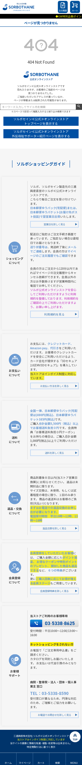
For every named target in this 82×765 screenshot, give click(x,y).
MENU (74, 762)
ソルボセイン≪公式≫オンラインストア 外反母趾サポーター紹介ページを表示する (41, 133)
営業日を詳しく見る (54, 224)
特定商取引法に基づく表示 (41, 747)
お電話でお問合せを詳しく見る (54, 715)
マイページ (25, 762)
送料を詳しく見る (54, 453)
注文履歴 (63, 10)
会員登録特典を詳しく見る (54, 591)
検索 (79, 106)
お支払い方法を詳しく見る (54, 386)
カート (75, 10)
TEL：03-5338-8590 (49, 693)
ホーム (8, 762)
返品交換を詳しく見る (54, 528)
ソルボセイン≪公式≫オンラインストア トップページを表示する (41, 121)
